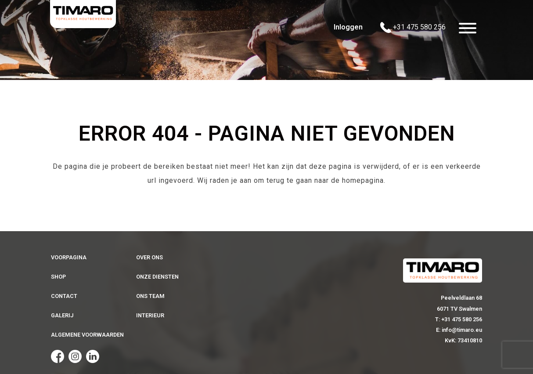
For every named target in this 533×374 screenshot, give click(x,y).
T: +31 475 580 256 (458, 319)
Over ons (149, 257)
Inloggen (348, 27)
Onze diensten (157, 276)
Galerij (62, 315)
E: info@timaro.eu (459, 330)
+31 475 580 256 (413, 27)
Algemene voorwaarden (87, 334)
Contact (64, 296)
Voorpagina (68, 257)
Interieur (150, 315)
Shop (58, 276)
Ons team (150, 296)
